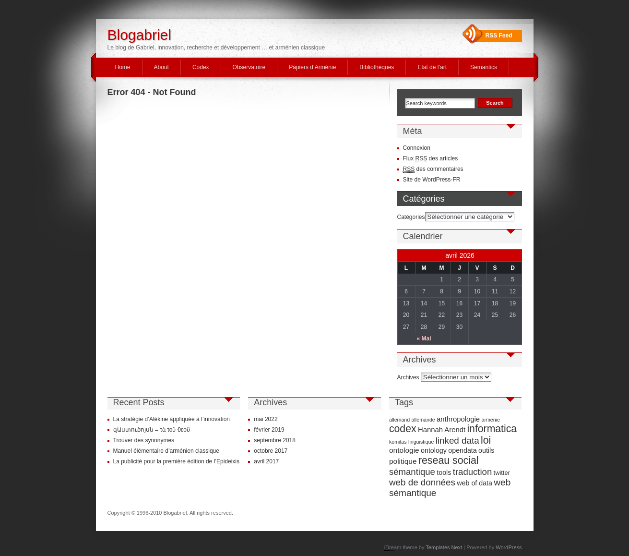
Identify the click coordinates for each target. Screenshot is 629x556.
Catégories (411, 217)
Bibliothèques (376, 67)
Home (123, 67)
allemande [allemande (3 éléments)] (423, 420)
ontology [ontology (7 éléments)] (434, 450)
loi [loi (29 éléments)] (486, 440)
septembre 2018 (275, 440)
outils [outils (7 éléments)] (486, 450)
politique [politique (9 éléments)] (403, 461)
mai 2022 (265, 419)
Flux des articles (430, 158)
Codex (200, 67)
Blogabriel (139, 35)
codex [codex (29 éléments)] (402, 428)
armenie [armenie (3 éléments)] (490, 420)
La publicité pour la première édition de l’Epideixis (176, 461)
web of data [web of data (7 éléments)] (474, 483)
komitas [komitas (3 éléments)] (398, 442)
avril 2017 (266, 461)
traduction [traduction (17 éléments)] (472, 472)
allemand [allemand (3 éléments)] (399, 420)
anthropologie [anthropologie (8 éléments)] (458, 419)
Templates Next (444, 547)
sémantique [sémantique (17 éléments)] (412, 472)
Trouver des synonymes (144, 440)
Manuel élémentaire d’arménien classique (166, 450)
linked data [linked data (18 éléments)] (457, 440)
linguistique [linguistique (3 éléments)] (421, 442)
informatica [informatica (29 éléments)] (492, 428)
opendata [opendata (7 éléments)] (462, 450)
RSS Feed (499, 35)
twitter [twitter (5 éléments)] (502, 472)
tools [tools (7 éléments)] (444, 472)
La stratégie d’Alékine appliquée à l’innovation (171, 419)
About (161, 67)
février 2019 (269, 429)
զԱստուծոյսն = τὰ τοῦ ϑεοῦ (151, 429)
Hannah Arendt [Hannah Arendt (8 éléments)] (441, 430)
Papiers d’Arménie (312, 67)
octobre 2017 (270, 450)
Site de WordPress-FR (432, 179)
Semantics (483, 67)
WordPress (509, 547)
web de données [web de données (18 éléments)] (422, 482)
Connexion (416, 148)
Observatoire (249, 67)
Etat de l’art (432, 67)
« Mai (423, 338)
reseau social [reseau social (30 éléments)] (448, 460)
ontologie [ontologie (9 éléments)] (404, 450)
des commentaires (433, 169)
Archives (408, 377)
